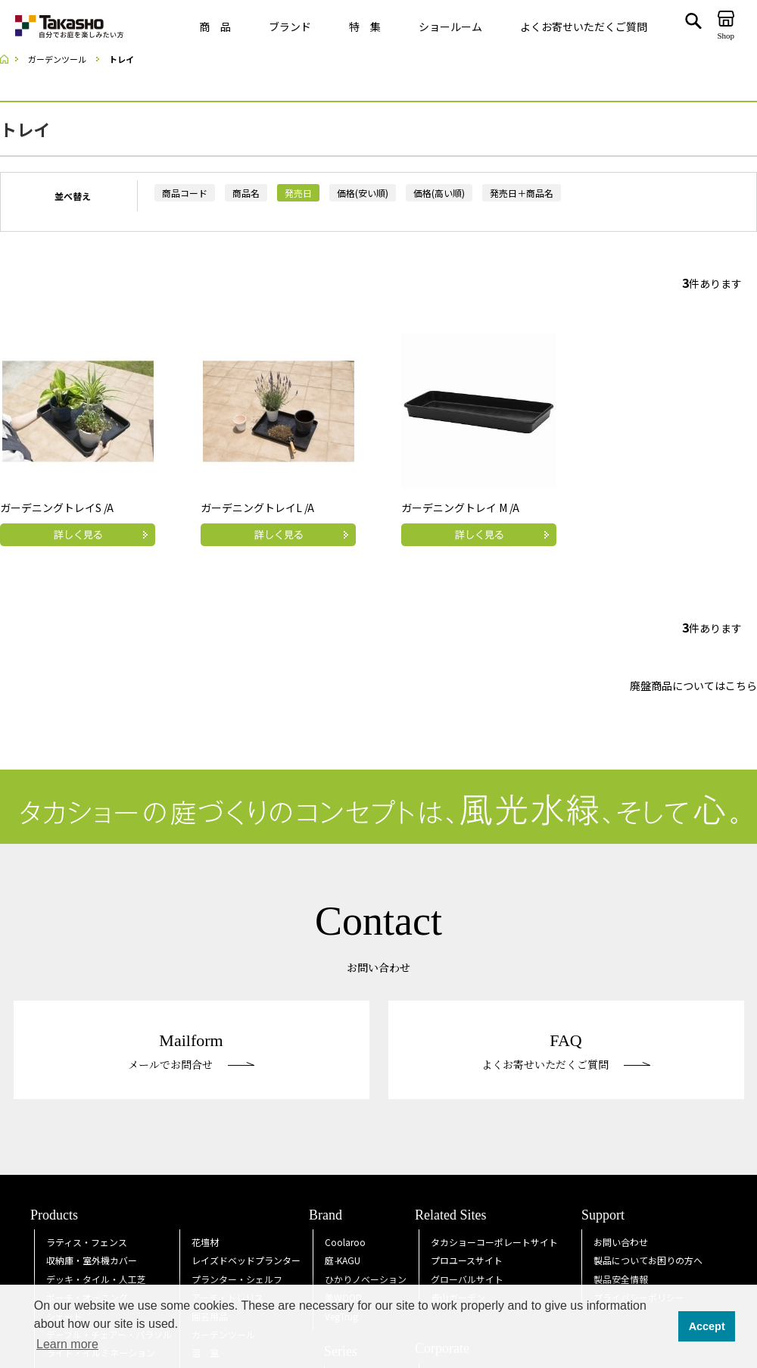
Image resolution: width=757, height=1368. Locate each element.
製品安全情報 (620, 1279)
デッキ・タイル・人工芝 (96, 1279)
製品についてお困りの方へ (647, 1260)
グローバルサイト (467, 1279)
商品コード (184, 192)
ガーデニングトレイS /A (57, 507)
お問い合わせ (620, 1241)
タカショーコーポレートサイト (494, 1241)
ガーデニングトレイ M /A (460, 507)
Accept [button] (707, 1326)
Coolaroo (345, 1241)
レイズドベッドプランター (246, 1260)
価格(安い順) (362, 192)
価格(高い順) (439, 192)
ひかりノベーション (366, 1279)
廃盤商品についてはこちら (693, 685)
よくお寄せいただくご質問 (583, 26)
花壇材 (205, 1241)
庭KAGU (342, 1260)
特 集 (365, 26)
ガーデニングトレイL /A (257, 507)
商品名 (246, 192)
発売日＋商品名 (521, 192)
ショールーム (450, 26)
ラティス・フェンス (86, 1241)
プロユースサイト (467, 1260)
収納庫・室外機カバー (91, 1260)
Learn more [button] (67, 1344)
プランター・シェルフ (237, 1279)
